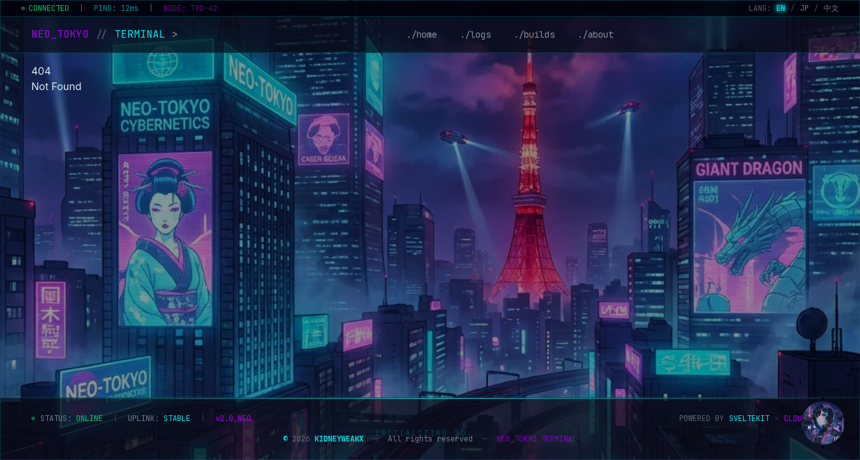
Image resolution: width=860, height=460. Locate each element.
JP (804, 8)
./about (595, 34)
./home (421, 34)
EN (780, 8)
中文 (831, 8)
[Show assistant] (823, 423)
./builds (534, 34)
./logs (475, 34)
